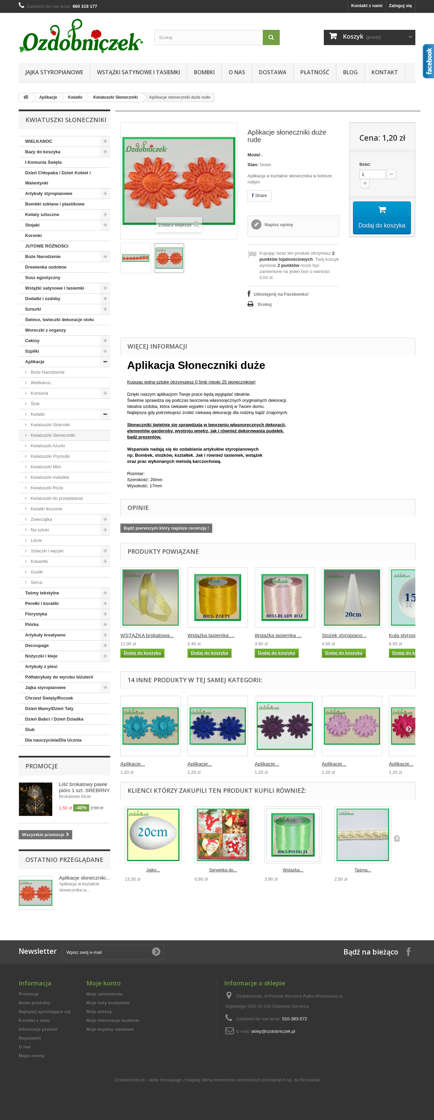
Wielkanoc (40, 382)
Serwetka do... (223, 869)
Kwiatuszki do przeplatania (56, 498)
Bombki (204, 72)
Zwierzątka (40, 519)
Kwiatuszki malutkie (49, 477)
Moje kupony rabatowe (110, 1029)
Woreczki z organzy (45, 330)
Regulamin (30, 1038)
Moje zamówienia (104, 994)
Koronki (33, 235)
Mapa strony (32, 1055)
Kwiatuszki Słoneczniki (115, 97)
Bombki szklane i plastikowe (55, 204)
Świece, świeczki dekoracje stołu (59, 319)
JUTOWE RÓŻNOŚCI (46, 246)
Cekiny (32, 340)
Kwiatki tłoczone (45, 508)
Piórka (32, 624)
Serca (35, 582)
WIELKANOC (38, 141)
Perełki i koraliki (42, 603)
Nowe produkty (35, 1002)
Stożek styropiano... (344, 635)
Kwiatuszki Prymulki (49, 456)
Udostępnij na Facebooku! (281, 294)
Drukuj (265, 304)
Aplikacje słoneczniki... (84, 878)
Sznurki (33, 309)
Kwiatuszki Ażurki (47, 445)
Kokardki (38, 561)
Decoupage (37, 645)
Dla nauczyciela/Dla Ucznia (53, 740)
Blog (350, 72)
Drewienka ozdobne (45, 267)
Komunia (38, 393)
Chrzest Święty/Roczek (49, 698)
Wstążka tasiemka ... (211, 635)
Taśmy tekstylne (42, 592)
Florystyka (36, 613)
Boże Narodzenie (43, 256)
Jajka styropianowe (54, 72)
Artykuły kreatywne (45, 634)
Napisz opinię (278, 224)
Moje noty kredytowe (108, 1002)
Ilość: (365, 164)
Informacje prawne (38, 1029)
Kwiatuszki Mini (45, 466)
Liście (35, 540)
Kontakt (385, 72)
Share (259, 195)
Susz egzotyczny (42, 277)
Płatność (314, 72)
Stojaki (32, 225)
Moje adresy (99, 1011)
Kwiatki (75, 97)
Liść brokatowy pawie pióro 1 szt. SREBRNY (84, 787)
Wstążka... (293, 869)
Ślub (34, 403)
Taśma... (362, 869)
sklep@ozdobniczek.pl (273, 1031)
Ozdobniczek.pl (130, 1079)
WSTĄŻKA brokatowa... (147, 635)
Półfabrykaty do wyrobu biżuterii (59, 677)
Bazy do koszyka (42, 151)
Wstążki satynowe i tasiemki (138, 72)
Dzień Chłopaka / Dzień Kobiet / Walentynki (58, 177)
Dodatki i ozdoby (42, 298)
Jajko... (153, 869)
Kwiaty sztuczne (42, 214)
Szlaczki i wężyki (46, 550)
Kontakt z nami (366, 5)
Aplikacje (48, 97)
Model (254, 154)
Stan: (253, 164)
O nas (237, 72)
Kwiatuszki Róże (46, 487)
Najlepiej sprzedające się (45, 1011)
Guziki (36, 571)
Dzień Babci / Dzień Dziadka (54, 719)
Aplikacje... (132, 764)
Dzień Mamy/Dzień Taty (49, 708)
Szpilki (32, 351)
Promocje (41, 766)
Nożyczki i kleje (41, 656)
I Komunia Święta (43, 162)
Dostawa (273, 72)
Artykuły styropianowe (48, 193)
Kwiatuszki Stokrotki (49, 424)
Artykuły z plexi (41, 666)
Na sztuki (39, 529)
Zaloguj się (400, 5)
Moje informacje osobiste (112, 1020)
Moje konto (103, 983)
